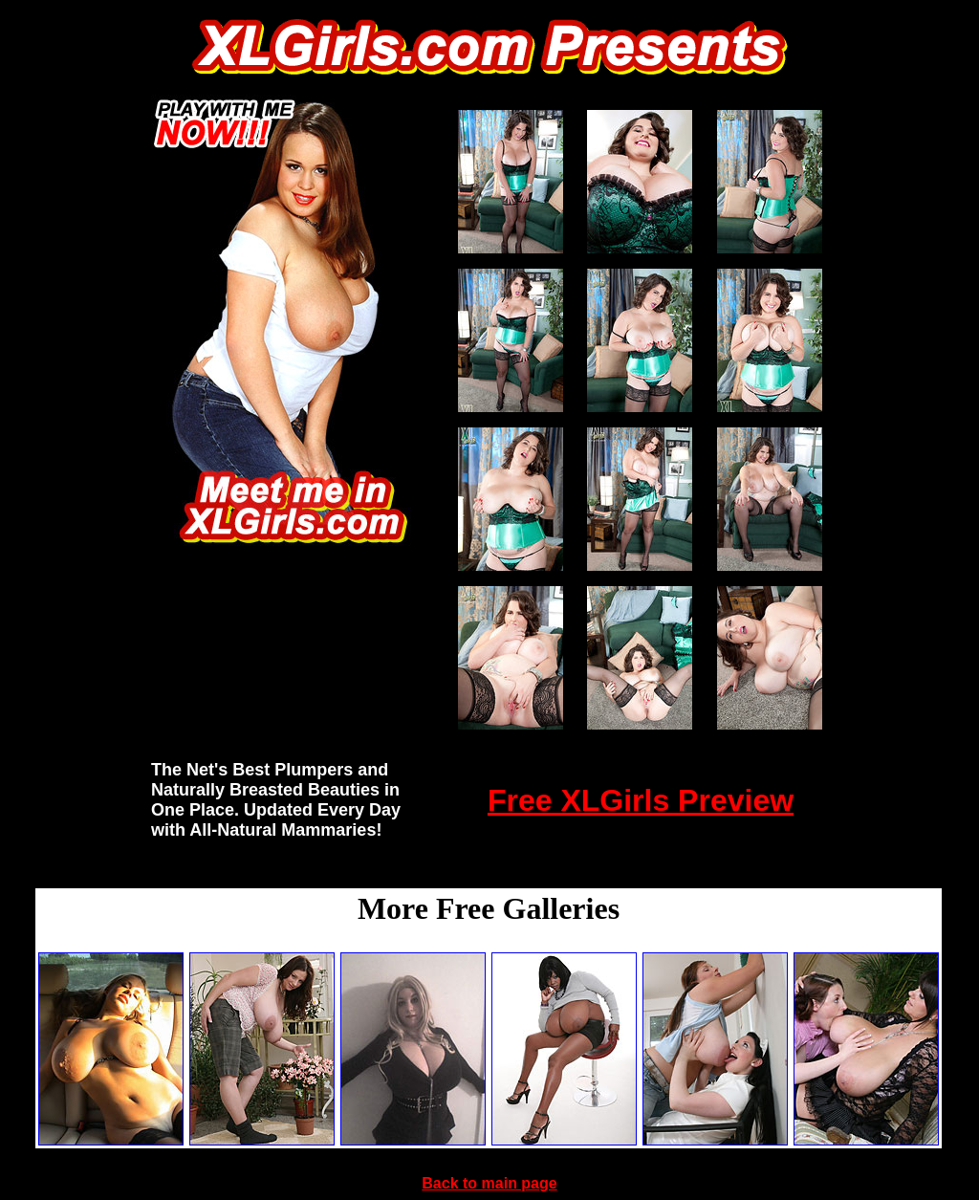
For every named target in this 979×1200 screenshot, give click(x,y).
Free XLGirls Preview (641, 800)
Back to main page (489, 1183)
